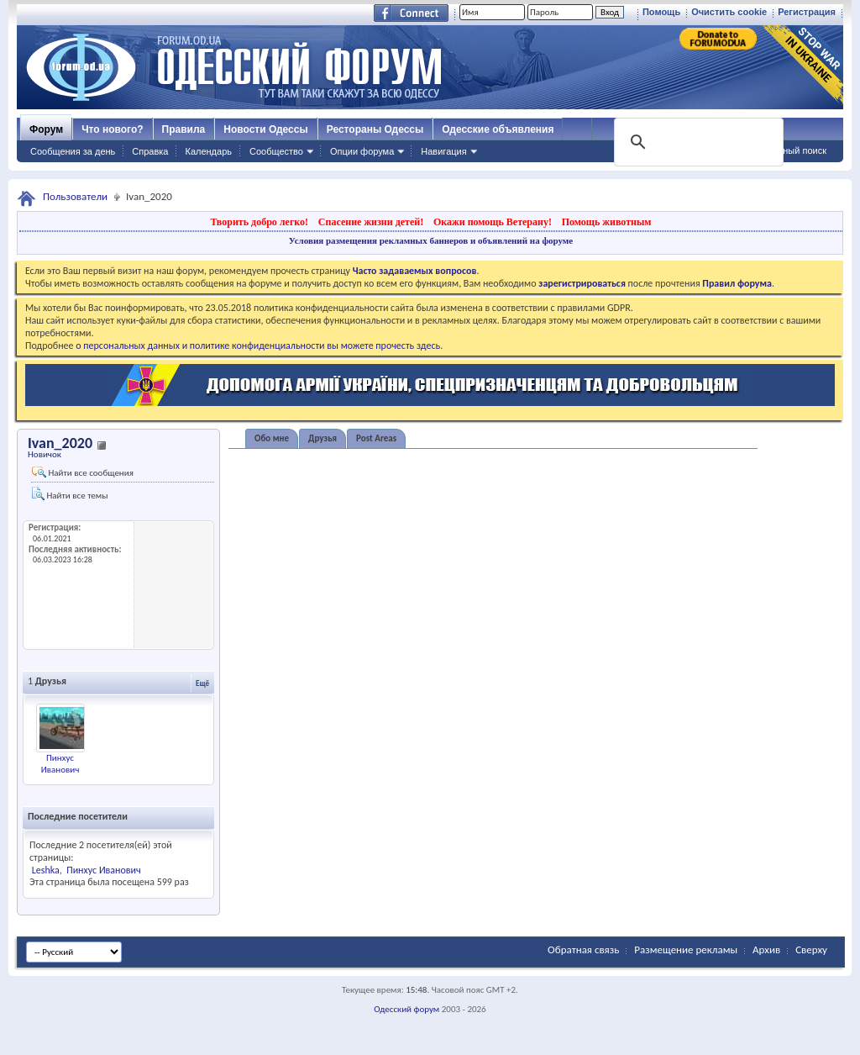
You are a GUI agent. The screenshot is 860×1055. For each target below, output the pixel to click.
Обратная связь (583, 949)
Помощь (661, 12)
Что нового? (112, 129)
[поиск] (697, 142)
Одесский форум (406, 1009)
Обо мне (271, 438)
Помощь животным (607, 222)
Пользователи (75, 196)
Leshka (46, 870)
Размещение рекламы (685, 949)
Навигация (443, 151)
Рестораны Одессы (375, 129)
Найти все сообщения (83, 472)
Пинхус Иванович (60, 763)
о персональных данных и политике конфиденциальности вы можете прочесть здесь (258, 345)
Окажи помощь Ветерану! (492, 222)
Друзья (322, 438)
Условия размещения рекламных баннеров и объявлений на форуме (431, 240)
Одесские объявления (497, 129)
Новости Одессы (265, 129)
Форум (46, 129)
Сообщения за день (72, 151)
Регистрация (807, 12)
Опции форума (362, 151)
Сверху (811, 949)
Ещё (202, 683)
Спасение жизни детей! (370, 222)
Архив (766, 949)
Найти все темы (70, 494)
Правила (184, 129)
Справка (150, 151)
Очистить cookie (729, 12)
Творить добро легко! (259, 222)
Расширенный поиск (782, 150)
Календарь (208, 151)
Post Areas (376, 438)
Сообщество (276, 151)
